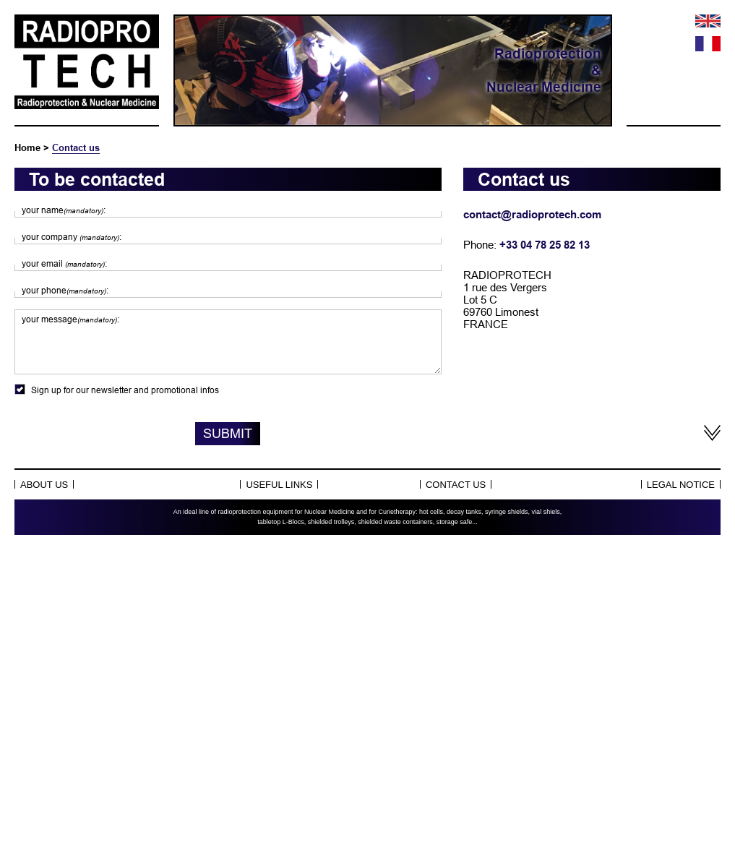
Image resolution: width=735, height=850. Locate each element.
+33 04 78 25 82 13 (544, 245)
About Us (44, 484)
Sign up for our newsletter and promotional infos (228, 389)
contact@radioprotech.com (532, 214)
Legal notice (681, 484)
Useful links (279, 484)
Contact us (76, 147)
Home (27, 147)
